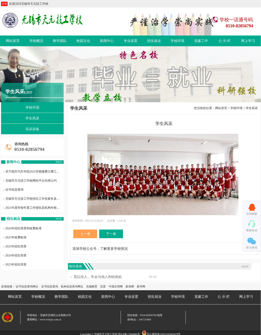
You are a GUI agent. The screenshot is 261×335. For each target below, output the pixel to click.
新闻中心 (107, 41)
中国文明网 (116, 286)
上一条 (85, 234)
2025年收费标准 (15, 237)
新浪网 (130, 286)
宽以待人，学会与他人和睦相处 (98, 277)
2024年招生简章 (15, 255)
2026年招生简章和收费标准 (22, 228)
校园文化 (83, 41)
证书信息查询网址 (27, 286)
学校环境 (177, 41)
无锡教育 (91, 286)
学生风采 (32, 118)
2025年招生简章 (15, 246)
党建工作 (201, 41)
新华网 (141, 286)
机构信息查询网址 (72, 286)
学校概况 (36, 41)
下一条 (111, 234)
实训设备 (32, 129)
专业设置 (130, 41)
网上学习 (248, 41)
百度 (103, 286)
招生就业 (154, 41)
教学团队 (60, 41)
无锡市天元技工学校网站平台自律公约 (30, 180)
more (59, 161)
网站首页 (13, 41)
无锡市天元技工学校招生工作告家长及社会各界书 (33, 198)
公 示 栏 (225, 41)
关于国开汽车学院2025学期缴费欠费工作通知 (33, 171)
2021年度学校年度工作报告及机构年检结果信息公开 (33, 207)
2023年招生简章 (15, 264)
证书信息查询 (13, 189)
